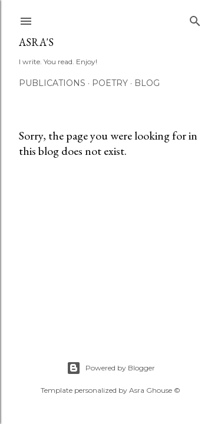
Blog (147, 83)
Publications (52, 83)
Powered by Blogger (111, 368)
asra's (36, 42)
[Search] (195, 18)
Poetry (110, 83)
